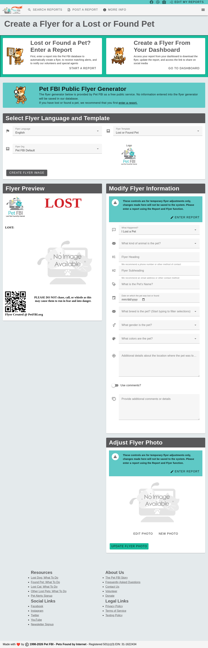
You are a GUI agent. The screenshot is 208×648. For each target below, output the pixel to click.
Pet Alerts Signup (41, 595)
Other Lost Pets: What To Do (48, 591)
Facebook (37, 606)
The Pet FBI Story (116, 577)
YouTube (36, 619)
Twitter (35, 615)
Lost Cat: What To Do (44, 586)
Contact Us (112, 586)
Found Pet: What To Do (45, 582)
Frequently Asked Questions (122, 582)
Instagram (37, 610)
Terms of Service (115, 610)
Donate (110, 595)
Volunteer (111, 591)
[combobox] (57, 131)
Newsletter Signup (42, 624)
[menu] (203, 10)
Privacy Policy (114, 606)
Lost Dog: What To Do (44, 577)
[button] (195, 311)
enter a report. (128, 102)
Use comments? (131, 385)
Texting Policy (114, 615)
